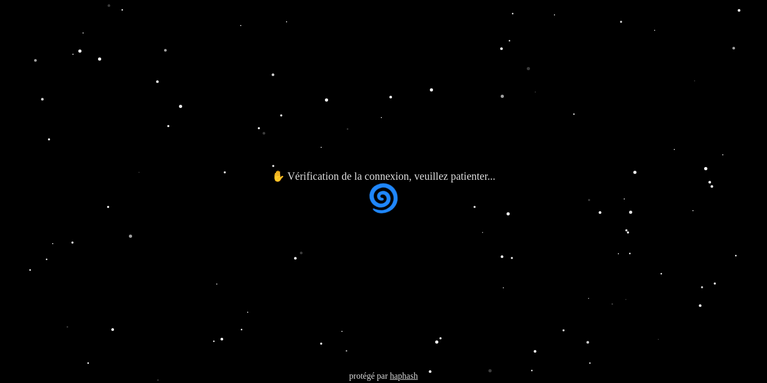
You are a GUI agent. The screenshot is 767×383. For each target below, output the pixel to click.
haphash (404, 375)
